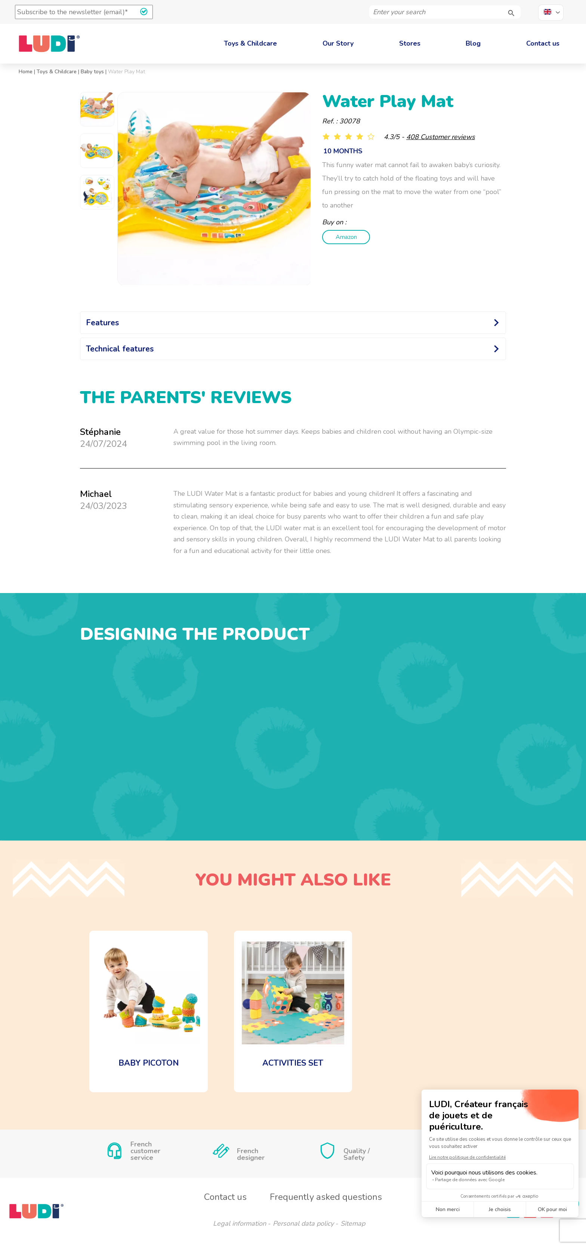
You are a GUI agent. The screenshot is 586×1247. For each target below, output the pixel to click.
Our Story (338, 43)
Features (102, 322)
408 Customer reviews (440, 136)
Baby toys (92, 71)
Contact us (542, 43)
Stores (409, 43)
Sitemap (352, 1223)
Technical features (120, 349)
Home (26, 71)
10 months (343, 151)
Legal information (239, 1223)
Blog (473, 43)
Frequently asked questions (326, 1197)
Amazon (343, 237)
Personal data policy (303, 1223)
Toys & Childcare (250, 43)
